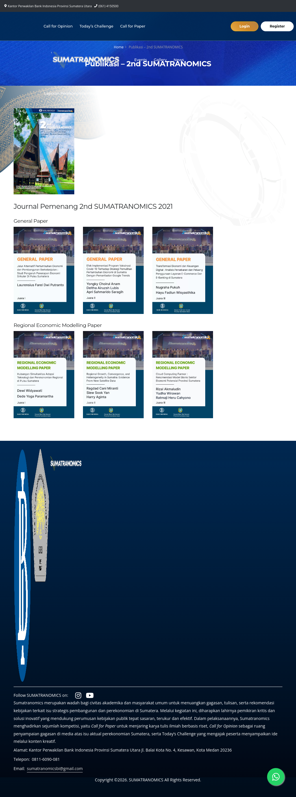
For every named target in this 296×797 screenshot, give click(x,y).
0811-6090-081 (46, 759)
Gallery (160, 60)
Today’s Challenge (96, 26)
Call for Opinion (58, 26)
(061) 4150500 (109, 6)
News (179, 60)
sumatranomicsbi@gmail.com (55, 768)
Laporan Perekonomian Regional (75, 93)
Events (140, 60)
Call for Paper (132, 26)
